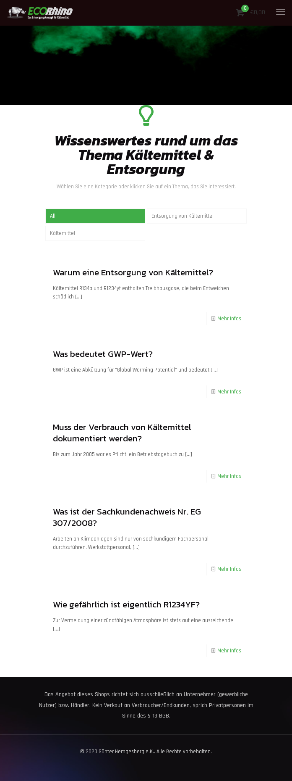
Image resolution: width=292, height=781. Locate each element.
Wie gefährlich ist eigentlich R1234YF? (126, 604)
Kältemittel (62, 233)
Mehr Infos (229, 318)
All (52, 216)
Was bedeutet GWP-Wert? (103, 353)
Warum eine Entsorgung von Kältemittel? (133, 272)
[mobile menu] (281, 12)
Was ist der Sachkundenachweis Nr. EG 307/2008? (127, 517)
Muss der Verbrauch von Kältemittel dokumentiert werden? (122, 432)
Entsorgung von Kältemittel (182, 216)
